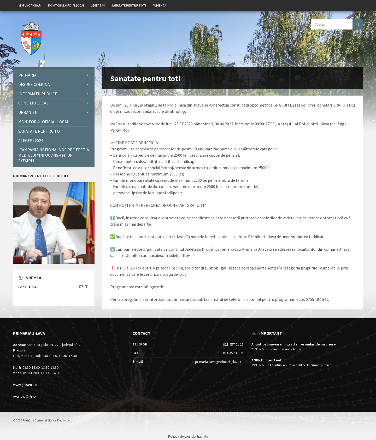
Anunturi (276, 365)
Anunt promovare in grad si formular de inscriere (293, 344)
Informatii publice (319, 365)
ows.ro (71, 420)
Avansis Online (24, 396)
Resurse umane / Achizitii (286, 349)
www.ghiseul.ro (25, 384)
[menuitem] (30, 5)
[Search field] (337, 24)
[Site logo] (31, 57)
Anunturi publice (294, 365)
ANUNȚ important (266, 360)
